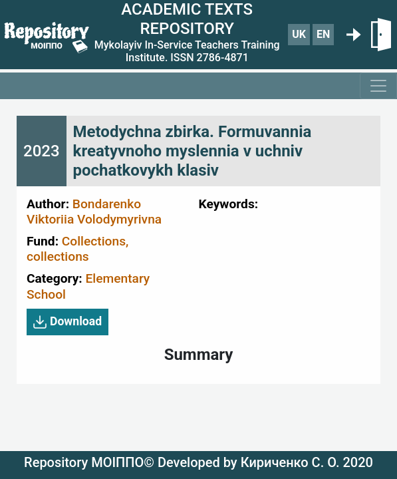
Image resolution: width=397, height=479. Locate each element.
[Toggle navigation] (378, 86)
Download (67, 322)
